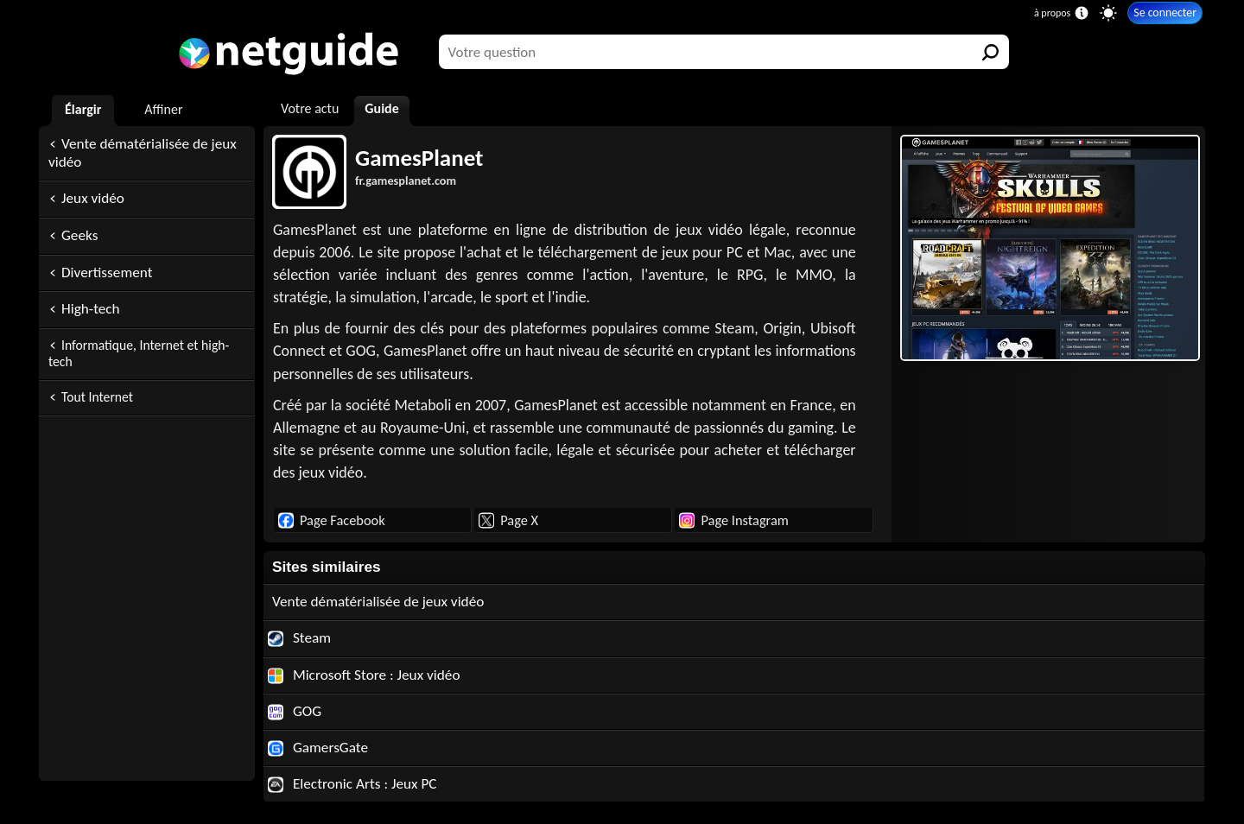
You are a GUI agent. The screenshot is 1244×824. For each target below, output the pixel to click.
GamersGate (318, 747)
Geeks (79, 235)
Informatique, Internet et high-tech (138, 353)
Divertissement (106, 272)
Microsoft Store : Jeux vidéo (364, 675)
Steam (299, 638)
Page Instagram (733, 520)
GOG (294, 711)
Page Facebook (331, 520)
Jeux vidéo (92, 198)
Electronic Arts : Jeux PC (352, 784)
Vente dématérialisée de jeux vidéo (142, 153)
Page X (508, 520)
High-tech (90, 309)
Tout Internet (97, 397)
